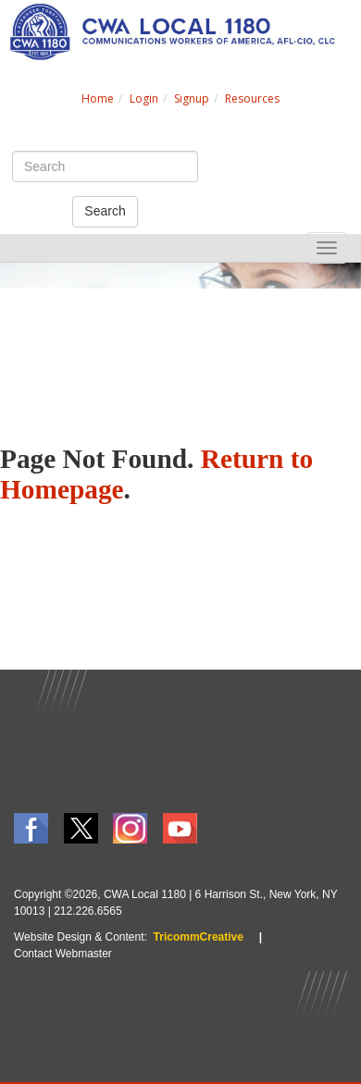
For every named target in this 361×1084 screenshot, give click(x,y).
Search (104, 210)
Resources (252, 98)
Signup (191, 98)
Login (144, 98)
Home (97, 98)
